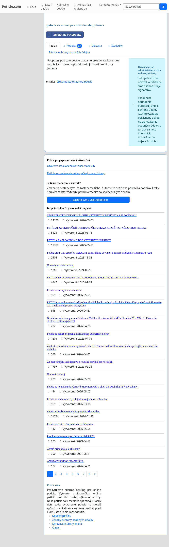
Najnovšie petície (63, 6)
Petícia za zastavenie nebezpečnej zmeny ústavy (76, 173)
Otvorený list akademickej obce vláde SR (71, 166)
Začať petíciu (46, 6)
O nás (55, 528)
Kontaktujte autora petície (74, 81)
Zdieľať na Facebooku (64, 35)
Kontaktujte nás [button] (109, 4)
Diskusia (94, 45)
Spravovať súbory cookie (67, 524)
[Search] (141, 6)
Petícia (53, 45)
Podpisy (72, 46)
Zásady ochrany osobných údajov (69, 52)
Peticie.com (11, 6)
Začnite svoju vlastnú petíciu (88, 200)
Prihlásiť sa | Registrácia (83, 6)
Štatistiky (115, 45)
